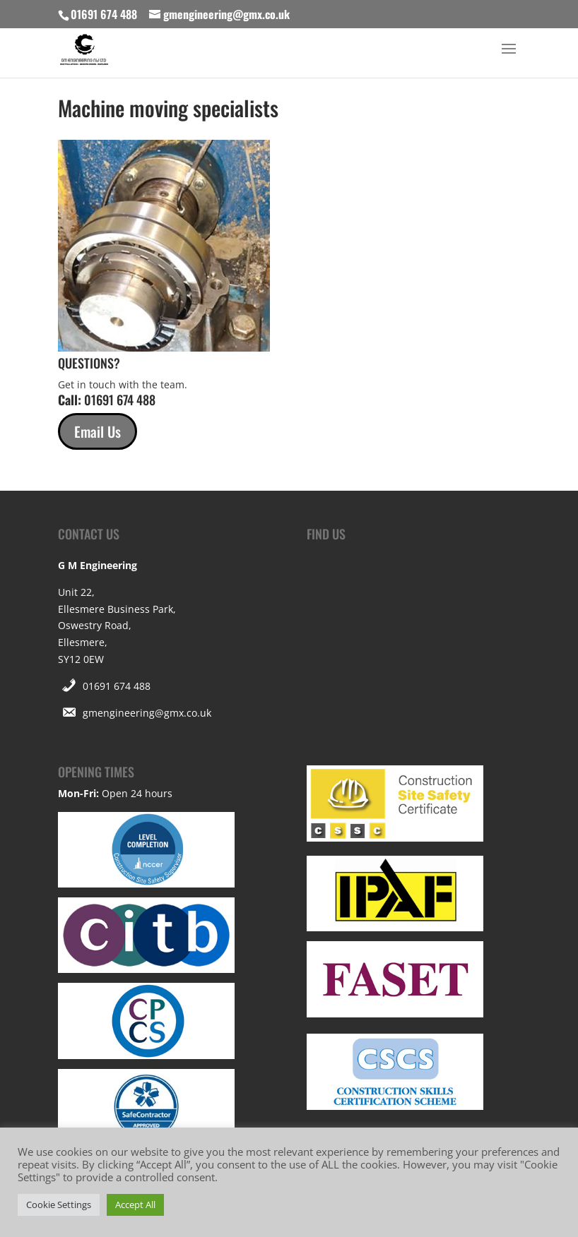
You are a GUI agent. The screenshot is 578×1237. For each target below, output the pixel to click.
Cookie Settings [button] (58, 1204)
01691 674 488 (117, 686)
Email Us (97, 431)
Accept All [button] (135, 1204)
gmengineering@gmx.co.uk (147, 712)
